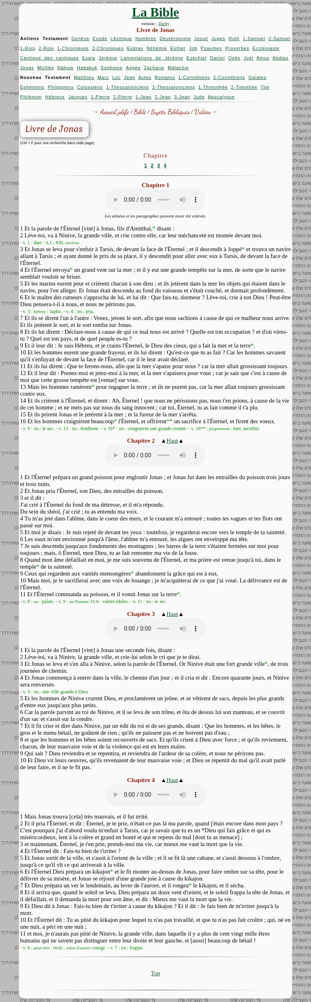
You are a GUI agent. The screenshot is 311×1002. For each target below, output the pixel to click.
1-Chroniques (73, 48)
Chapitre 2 (141, 440)
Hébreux (55, 96)
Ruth (233, 38)
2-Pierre (122, 96)
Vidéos (202, 111)
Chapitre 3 (141, 614)
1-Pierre (100, 96)
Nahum (66, 67)
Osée (234, 57)
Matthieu (84, 77)
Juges (218, 38)
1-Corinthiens (194, 77)
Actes (144, 77)
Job (193, 48)
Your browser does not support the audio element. (155, 200)
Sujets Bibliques (170, 111)
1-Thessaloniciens (127, 87)
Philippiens (61, 87)
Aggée (133, 67)
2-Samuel (279, 38)
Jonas (27, 67)
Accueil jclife (114, 111)
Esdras (135, 48)
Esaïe (89, 57)
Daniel (217, 57)
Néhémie (157, 48)
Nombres (145, 38)
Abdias (281, 57)
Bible (140, 111)
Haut (172, 440)
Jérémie (108, 57)
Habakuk (87, 67)
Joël (248, 57)
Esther (178, 48)
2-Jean (163, 96)
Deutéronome (175, 38)
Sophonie (112, 67)
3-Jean (182, 96)
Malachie (178, 67)
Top (155, 973)
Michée (45, 67)
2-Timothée (244, 87)
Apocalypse (221, 96)
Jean (129, 77)
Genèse (80, 38)
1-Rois (28, 48)
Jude (199, 96)
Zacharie (154, 67)
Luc (116, 77)
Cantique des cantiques (49, 57)
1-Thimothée (213, 87)
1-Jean (144, 96)
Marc (103, 77)
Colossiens (90, 87)
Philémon (31, 96)
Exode (100, 38)
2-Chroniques (108, 48)
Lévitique (121, 38)
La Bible (155, 12)
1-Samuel (254, 38)
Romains (165, 77)
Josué (201, 38)
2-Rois (46, 48)
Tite (265, 87)
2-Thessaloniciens (173, 87)
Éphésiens (32, 87)
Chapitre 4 (141, 780)
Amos (262, 57)
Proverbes (237, 48)
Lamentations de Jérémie (152, 57)
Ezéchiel (197, 57)
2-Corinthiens (229, 77)
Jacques (77, 96)
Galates (257, 77)
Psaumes (211, 48)
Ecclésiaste (266, 48)
